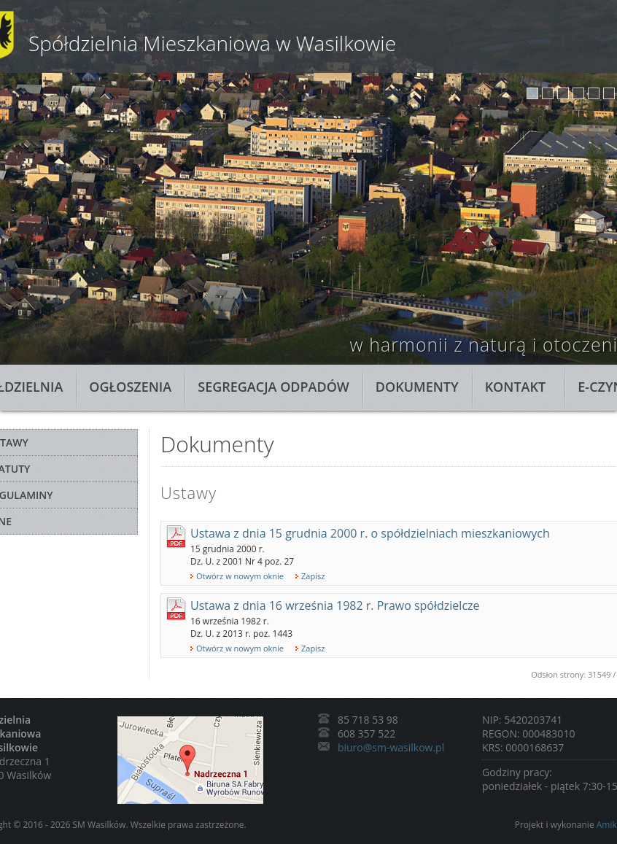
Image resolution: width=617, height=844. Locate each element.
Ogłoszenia (130, 386)
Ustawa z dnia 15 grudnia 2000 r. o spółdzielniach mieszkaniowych (370, 533)
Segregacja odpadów (273, 386)
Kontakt (515, 386)
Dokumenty (417, 386)
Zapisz (313, 575)
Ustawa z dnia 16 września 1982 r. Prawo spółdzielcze (335, 605)
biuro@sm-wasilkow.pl (391, 747)
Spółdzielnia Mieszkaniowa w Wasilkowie (212, 43)
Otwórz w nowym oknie (240, 575)
